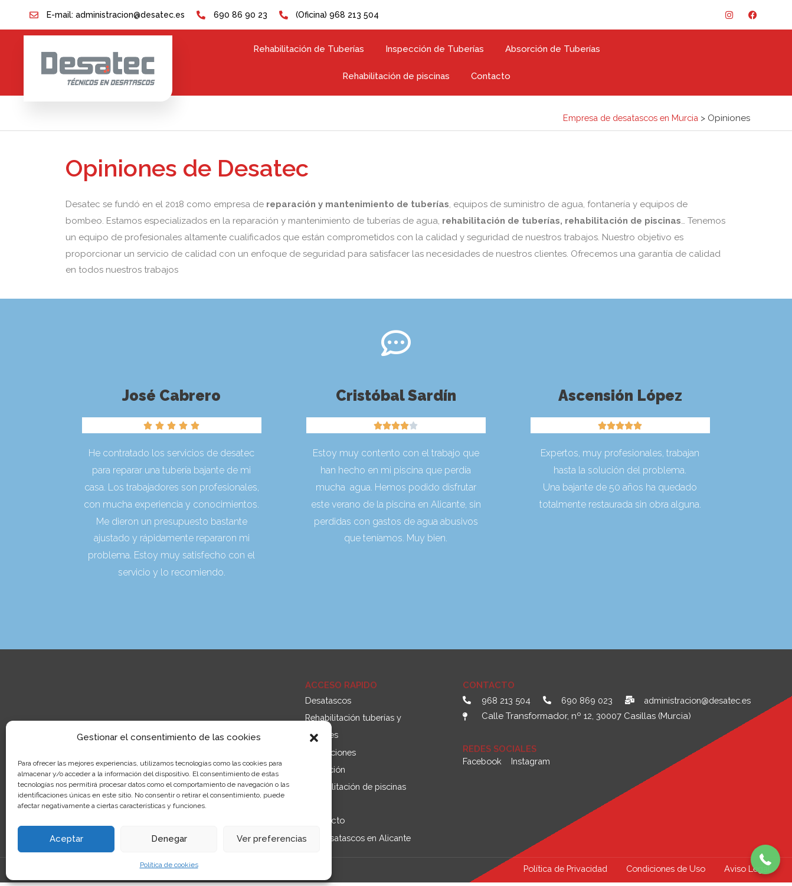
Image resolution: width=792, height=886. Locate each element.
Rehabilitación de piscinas (396, 76)
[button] (314, 738)
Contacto (490, 76)
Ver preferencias (272, 838)
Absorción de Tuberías (552, 49)
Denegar (169, 838)
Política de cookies (169, 865)
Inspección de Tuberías (434, 49)
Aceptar (66, 838)
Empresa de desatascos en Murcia (626, 118)
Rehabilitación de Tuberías (308, 49)
